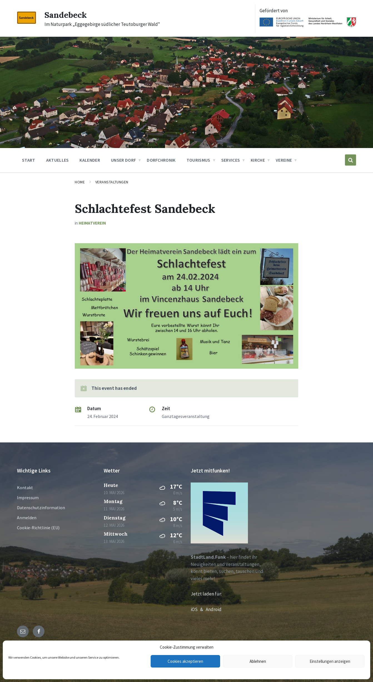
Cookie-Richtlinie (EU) (38, 527)
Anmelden (26, 517)
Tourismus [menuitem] (198, 160)
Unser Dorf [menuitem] (123, 160)
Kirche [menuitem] (258, 160)
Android (214, 609)
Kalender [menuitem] (89, 160)
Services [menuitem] (230, 160)
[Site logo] (26, 22)
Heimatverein (92, 223)
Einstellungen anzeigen (330, 661)
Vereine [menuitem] (284, 160)
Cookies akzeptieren (185, 661)
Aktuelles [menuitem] (57, 160)
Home (80, 181)
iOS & (198, 609)
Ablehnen (258, 661)
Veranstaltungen (111, 181)
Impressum (28, 497)
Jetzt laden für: (206, 594)
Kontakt (25, 487)
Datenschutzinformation (41, 507)
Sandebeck (65, 14)
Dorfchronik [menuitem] (161, 160)
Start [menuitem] (28, 160)
